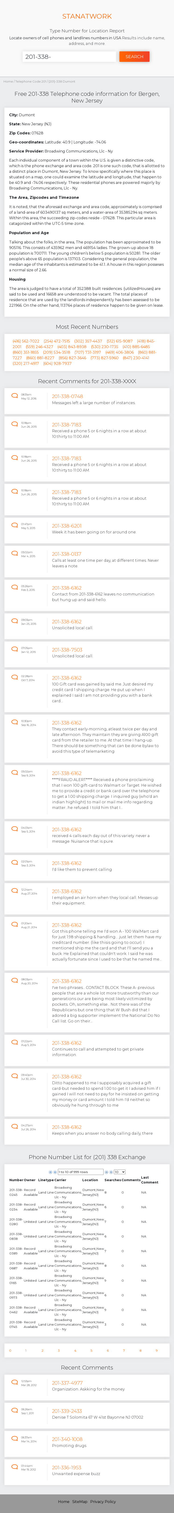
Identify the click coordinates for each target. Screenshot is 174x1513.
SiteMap (79, 1502)
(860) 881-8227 (40, 358)
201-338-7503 (67, 650)
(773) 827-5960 (104, 358)
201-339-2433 (67, 1411)
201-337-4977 (67, 1383)
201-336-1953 (66, 1467)
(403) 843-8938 (72, 347)
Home (8, 81)
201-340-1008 (67, 1439)
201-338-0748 (67, 396)
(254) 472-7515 (57, 341)
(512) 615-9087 (120, 341)
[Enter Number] (69, 56)
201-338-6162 (66, 588)
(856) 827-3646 (72, 358)
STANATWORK (87, 16)
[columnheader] (16, 1180)
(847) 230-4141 (136, 358)
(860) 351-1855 (26, 352)
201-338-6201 (66, 526)
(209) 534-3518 (56, 352)
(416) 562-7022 (26, 341)
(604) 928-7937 (57, 363)
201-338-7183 (66, 425)
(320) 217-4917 (26, 363)
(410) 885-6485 (136, 347)
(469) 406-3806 (119, 352)
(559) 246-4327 (39, 347)
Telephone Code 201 (31, 81)
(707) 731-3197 (87, 352)
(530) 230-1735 (104, 347)
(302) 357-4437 (88, 341)
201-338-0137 (66, 554)
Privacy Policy (103, 1502)
